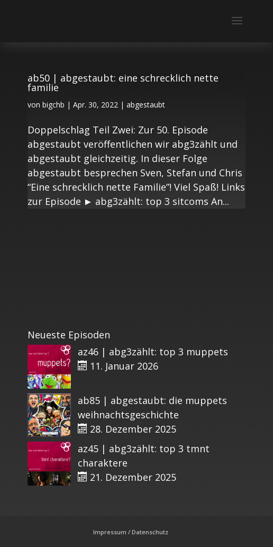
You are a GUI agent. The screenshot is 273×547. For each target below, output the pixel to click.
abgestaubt (145, 105)
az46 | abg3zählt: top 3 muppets (153, 351)
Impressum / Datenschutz (130, 532)
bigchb (53, 105)
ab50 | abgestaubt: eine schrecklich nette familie (123, 82)
